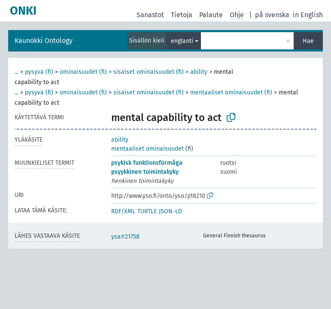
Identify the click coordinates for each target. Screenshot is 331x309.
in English (308, 15)
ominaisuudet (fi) (83, 72)
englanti (182, 41)
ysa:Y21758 (125, 236)
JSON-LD (170, 211)
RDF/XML (123, 211)
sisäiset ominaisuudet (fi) (148, 72)
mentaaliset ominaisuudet (147, 148)
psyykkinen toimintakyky (145, 172)
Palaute (211, 15)
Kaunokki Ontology (44, 40)
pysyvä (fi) (39, 72)
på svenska (272, 15)
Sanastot (150, 15)
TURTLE (147, 211)
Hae (308, 41)
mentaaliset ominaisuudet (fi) (231, 92)
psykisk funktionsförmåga (146, 163)
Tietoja (181, 15)
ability (198, 72)
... (16, 72)
